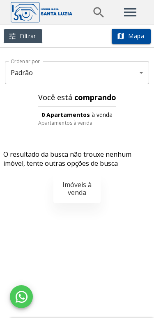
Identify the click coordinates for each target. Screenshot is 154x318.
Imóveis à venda (77, 188)
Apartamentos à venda (65, 122)
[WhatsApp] (21, 296)
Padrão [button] (22, 72)
